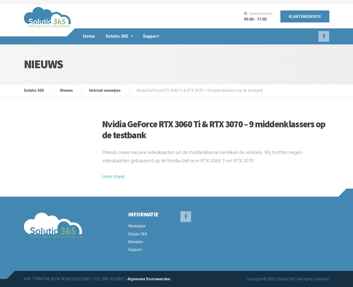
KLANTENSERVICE (305, 16)
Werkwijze (137, 226)
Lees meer (113, 176)
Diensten (135, 242)
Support (151, 36)
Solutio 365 (117, 36)
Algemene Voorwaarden (148, 279)
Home (89, 36)
